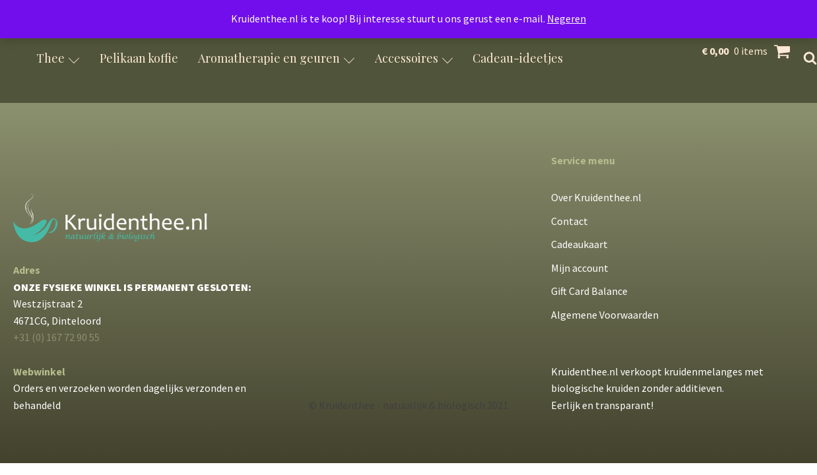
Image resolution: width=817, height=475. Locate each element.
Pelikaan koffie (139, 58)
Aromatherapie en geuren (276, 58)
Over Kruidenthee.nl (596, 197)
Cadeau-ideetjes (518, 58)
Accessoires (414, 58)
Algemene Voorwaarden (605, 314)
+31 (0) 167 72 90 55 (56, 337)
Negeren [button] (566, 18)
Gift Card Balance (589, 291)
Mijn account (579, 267)
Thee (58, 58)
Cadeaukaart (579, 244)
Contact (569, 221)
